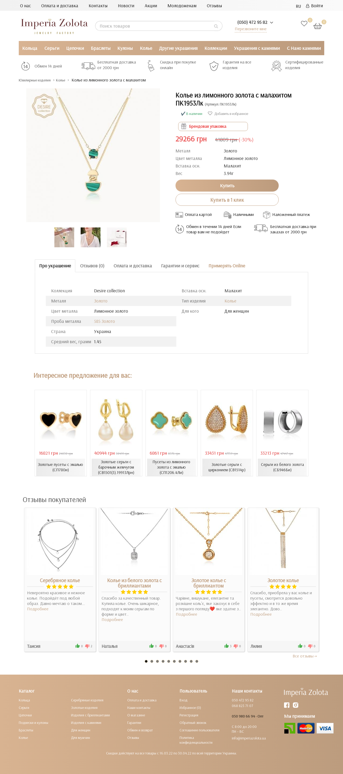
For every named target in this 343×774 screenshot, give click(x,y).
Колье (146, 48)
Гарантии (134, 722)
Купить (227, 185)
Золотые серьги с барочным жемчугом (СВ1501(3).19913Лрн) (116, 467)
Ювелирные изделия (39, 80)
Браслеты (100, 48)
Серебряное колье (60, 580)
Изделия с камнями (86, 722)
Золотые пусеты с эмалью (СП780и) (60, 467)
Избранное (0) (190, 707)
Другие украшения (178, 48)
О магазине (136, 714)
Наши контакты (138, 707)
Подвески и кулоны (33, 722)
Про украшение (55, 266)
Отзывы (214, 5)
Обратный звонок (193, 722)
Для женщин (80, 729)
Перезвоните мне (250, 28)
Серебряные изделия (87, 699)
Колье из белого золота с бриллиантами (134, 583)
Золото (100, 301)
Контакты (98, 5)
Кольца (29, 48)
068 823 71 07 (242, 705)
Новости (126, 5)
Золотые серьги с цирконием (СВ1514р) (227, 467)
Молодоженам (181, 5)
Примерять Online (226, 266)
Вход (184, 699)
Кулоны (125, 48)
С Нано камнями (304, 48)
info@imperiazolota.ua (249, 737)
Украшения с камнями (257, 48)
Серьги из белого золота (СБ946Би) (282, 467)
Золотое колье (283, 580)
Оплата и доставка (59, 5)
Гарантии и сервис (180, 266)
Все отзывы (305, 655)
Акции (151, 5)
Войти (314, 5)
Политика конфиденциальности (196, 740)
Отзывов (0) (92, 266)
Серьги (51, 48)
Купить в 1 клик (227, 199)
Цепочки (75, 48)
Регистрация (189, 714)
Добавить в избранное (228, 113)
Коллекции (215, 48)
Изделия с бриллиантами (90, 714)
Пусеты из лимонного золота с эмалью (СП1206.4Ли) (171, 467)
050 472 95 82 (242, 699)
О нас (25, 5)
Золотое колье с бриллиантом (208, 583)
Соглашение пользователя (199, 729)
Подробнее (38, 608)
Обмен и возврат (140, 729)
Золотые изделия (84, 707)
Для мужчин (80, 737)
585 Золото (104, 321)
